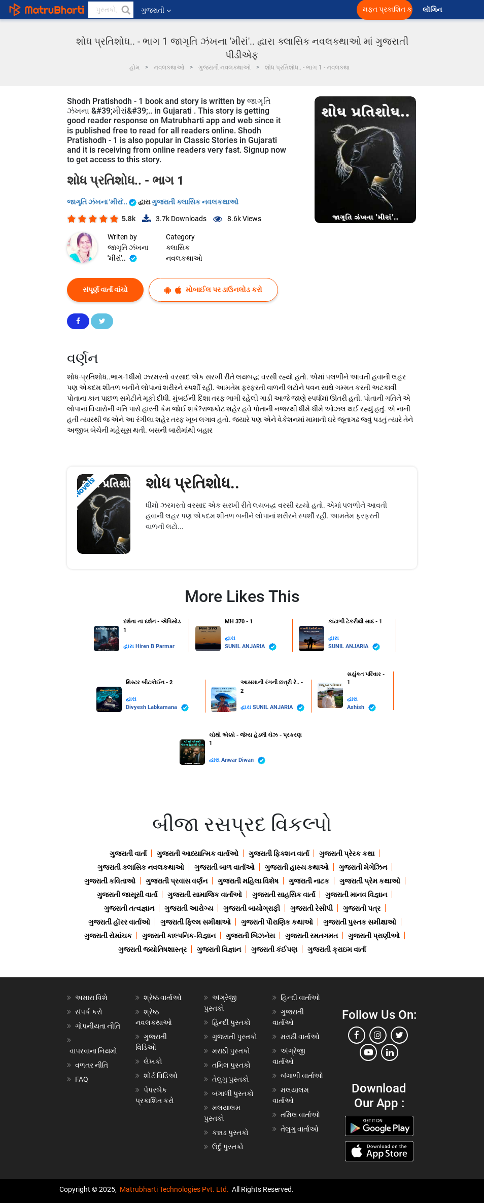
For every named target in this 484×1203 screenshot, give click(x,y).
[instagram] (378, 1035)
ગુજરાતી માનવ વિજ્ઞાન (356, 895)
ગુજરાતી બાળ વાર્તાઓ (224, 867)
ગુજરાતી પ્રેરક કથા (346, 854)
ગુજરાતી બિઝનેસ (250, 936)
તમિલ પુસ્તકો (231, 1065)
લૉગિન (433, 10)
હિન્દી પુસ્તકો (231, 1022)
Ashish (361, 708)
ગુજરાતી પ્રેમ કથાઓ (369, 881)
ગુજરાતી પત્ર (362, 908)
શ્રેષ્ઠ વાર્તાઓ (163, 998)
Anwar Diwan (243, 760)
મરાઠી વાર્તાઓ (300, 1037)
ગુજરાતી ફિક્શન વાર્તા (279, 854)
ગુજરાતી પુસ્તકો (234, 1037)
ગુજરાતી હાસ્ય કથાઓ (297, 867)
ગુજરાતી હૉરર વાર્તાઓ (119, 922)
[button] (125, 10)
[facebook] (356, 1035)
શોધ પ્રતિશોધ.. (192, 483)
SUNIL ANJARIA (250, 647)
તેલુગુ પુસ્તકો (230, 1079)
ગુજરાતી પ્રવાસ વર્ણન (177, 881)
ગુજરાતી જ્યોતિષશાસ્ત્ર (152, 949)
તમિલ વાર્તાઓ (300, 1115)
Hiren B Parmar (155, 646)
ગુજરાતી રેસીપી (311, 908)
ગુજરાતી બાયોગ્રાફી (251, 908)
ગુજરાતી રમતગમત (311, 936)
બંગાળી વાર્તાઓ (302, 1076)
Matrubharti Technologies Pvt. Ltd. (174, 1189)
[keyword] (110, 10)
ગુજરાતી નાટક (309, 881)
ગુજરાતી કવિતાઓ (109, 881)
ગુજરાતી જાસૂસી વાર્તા (127, 895)
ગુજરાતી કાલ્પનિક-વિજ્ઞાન (179, 936)
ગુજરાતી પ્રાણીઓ (374, 936)
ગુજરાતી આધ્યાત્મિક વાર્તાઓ (197, 854)
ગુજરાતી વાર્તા (128, 854)
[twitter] (399, 1035)
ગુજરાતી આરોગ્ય (188, 908)
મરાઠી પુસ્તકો (231, 1051)
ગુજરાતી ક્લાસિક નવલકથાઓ (195, 202)
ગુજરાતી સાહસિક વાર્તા (283, 895)
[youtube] (368, 1052)
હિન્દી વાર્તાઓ (300, 998)
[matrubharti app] (236, 9)
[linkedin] (389, 1052)
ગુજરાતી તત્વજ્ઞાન (129, 908)
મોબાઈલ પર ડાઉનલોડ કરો (213, 290)
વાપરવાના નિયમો (94, 1051)
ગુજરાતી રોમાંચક (108, 936)
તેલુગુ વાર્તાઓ (300, 1129)
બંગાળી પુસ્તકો (233, 1093)
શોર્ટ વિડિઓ (161, 1076)
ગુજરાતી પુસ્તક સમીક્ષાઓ (359, 922)
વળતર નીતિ (91, 1065)
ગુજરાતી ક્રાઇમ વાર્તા (336, 949)
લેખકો (153, 1061)
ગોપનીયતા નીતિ (97, 1026)
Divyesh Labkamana (157, 708)
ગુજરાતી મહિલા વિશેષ (248, 881)
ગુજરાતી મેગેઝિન (363, 867)
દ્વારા (129, 646)
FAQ (81, 1079)
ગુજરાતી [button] (156, 10)
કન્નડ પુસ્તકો (230, 1132)
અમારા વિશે (91, 998)
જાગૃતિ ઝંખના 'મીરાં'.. (102, 202)
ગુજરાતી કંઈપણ (274, 949)
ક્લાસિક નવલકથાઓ (184, 252)
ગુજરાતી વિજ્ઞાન (219, 949)
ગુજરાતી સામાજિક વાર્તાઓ (204, 895)
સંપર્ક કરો (88, 1012)
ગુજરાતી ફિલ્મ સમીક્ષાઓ (195, 922)
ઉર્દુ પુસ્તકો (228, 1147)
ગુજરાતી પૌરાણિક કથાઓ (277, 922)
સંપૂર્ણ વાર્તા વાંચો (105, 290)
